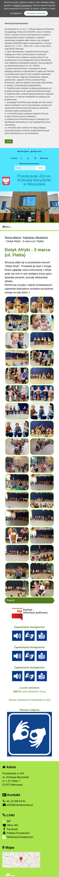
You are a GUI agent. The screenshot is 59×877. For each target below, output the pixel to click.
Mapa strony (36, 151)
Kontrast (44, 158)
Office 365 (10, 825)
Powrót (10, 600)
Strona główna (23, 151)
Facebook (10, 829)
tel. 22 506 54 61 (13, 801)
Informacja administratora (29, 164)
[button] (4, 206)
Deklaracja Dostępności (17, 837)
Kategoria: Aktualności (35, 237)
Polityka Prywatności (16, 832)
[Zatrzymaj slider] (30, 219)
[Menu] (29, 226)
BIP (6, 821)
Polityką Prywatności (22, 5)
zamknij (8, 141)
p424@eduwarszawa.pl (17, 805)
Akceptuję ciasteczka (35, 13)
